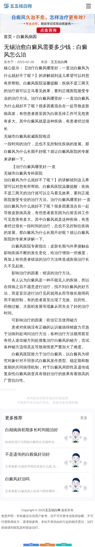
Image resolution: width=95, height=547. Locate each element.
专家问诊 (47, 544)
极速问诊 (31, 544)
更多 (83, 418)
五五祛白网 (59, 62)
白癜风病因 (26, 36)
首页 (8, 36)
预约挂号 (64, 544)
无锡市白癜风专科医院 (23, 173)
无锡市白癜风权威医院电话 (27, 136)
